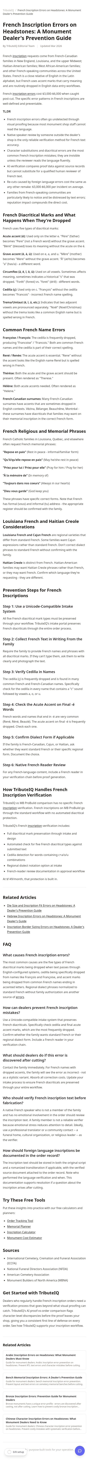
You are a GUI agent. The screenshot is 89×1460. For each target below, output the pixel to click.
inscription (20, 56)
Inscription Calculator (21, 1232)
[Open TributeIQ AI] (80, 1451)
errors (20, 997)
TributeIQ (8, 10)
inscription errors (24, 94)
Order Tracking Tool (20, 1221)
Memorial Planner (19, 1226)
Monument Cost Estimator (24, 1238)
